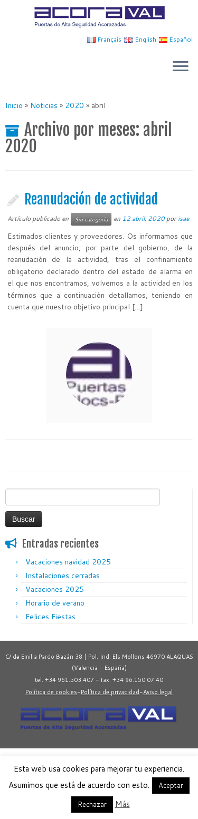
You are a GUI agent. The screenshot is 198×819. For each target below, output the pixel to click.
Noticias (44, 105)
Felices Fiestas (50, 616)
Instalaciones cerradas (62, 575)
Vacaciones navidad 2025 (68, 562)
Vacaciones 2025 (54, 589)
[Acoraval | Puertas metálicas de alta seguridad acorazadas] (99, 16)
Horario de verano (54, 603)
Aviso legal (158, 692)
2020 (74, 105)
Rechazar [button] (92, 804)
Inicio (14, 105)
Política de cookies (51, 692)
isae (183, 218)
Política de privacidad (110, 692)
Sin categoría (91, 219)
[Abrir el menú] (180, 67)
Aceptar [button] (170, 785)
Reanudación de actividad (91, 199)
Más (122, 804)
